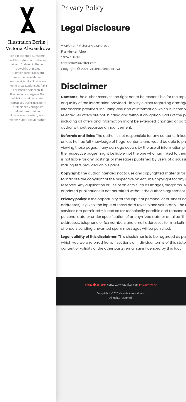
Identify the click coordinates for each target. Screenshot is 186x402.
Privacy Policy (148, 284)
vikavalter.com (96, 284)
